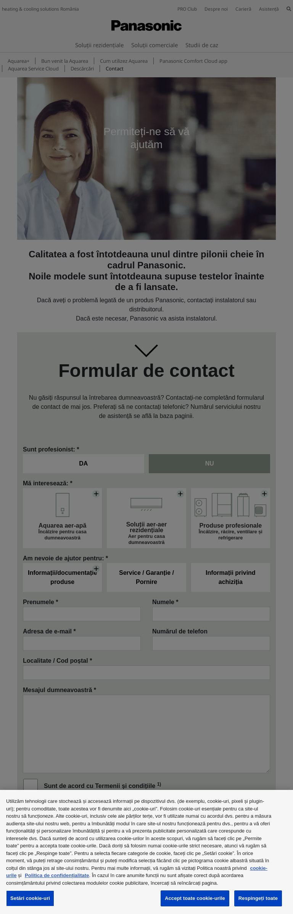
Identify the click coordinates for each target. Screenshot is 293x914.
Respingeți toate (258, 898)
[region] (146, 852)
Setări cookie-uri (30, 898)
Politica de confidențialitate (57, 875)
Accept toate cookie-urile (195, 898)
